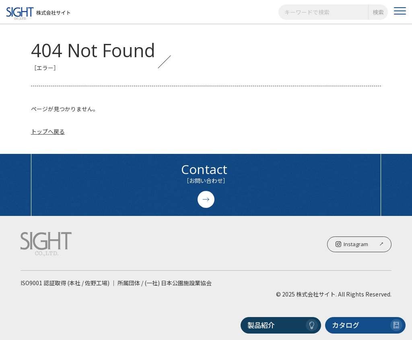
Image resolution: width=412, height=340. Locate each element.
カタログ (367, 325)
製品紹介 (282, 325)
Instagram (359, 244)
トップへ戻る (48, 131)
